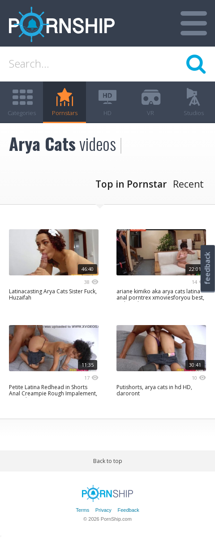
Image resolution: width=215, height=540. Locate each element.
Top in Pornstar (131, 184)
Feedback (128, 510)
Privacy (103, 510)
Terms (82, 510)
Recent (188, 184)
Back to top (107, 461)
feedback (207, 268)
